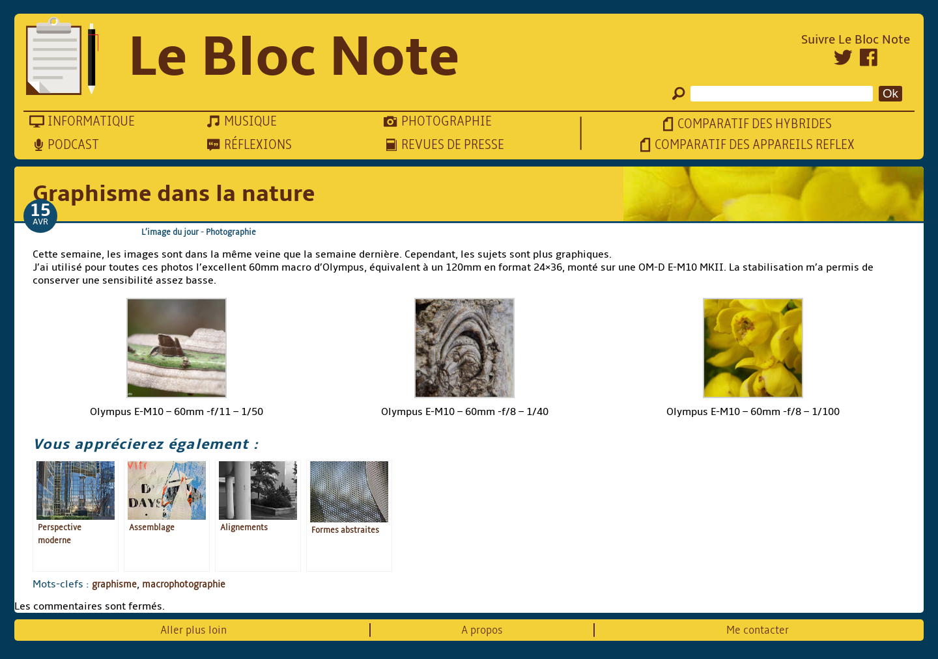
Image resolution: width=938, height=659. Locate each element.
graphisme (114, 584)
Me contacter (757, 630)
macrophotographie (183, 584)
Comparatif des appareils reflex (755, 145)
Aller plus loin (193, 630)
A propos (482, 630)
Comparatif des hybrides (754, 124)
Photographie (231, 231)
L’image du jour (170, 231)
